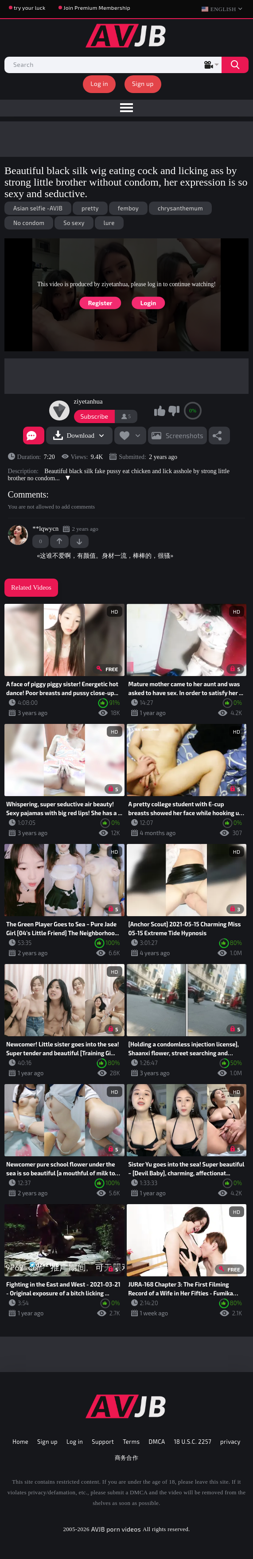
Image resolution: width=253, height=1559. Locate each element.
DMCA (156, 1441)
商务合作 (127, 1457)
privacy (230, 1441)
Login (148, 303)
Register (100, 303)
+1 (59, 541)
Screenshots (184, 435)
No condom (28, 222)
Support (103, 1441)
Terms (131, 1441)
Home (20, 1441)
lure (109, 222)
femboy (128, 208)
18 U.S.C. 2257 (192, 1441)
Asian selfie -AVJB (37, 208)
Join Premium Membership (96, 7)
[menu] (126, 108)
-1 (79, 541)
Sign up (143, 83)
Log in (99, 83)
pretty (90, 208)
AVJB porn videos (116, 1529)
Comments (27, 494)
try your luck (29, 7)
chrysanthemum (180, 208)
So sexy (74, 222)
